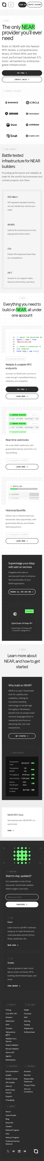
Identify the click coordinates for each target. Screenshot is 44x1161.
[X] (8, 1151)
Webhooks (10, 1021)
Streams (9, 1017)
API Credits (10, 1082)
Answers (27, 1071)
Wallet (26, 1010)
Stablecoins (28, 1028)
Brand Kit (9, 1123)
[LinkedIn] (19, 1151)
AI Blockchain (29, 1032)
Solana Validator (12, 1045)
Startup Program (12, 1137)
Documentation (12, 1071)
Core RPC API (11, 1014)
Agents (8, 1056)
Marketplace (10, 1060)
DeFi (26, 1017)
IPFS (7, 1025)
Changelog (10, 1100)
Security (27, 1075)
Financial (27, 1014)
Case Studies (11, 1115)
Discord (9, 1086)
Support (9, 1096)
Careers (9, 1126)
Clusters (9, 1028)
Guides (8, 1075)
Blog (7, 1119)
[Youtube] (25, 1151)
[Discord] (13, 1151)
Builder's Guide (11, 1079)
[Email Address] (22, 897)
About (8, 1112)
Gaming (27, 1021)
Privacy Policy (29, 1085)
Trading (27, 1025)
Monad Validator (12, 1049)
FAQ (7, 1134)
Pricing (8, 1010)
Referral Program (12, 1130)
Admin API (10, 1052)
